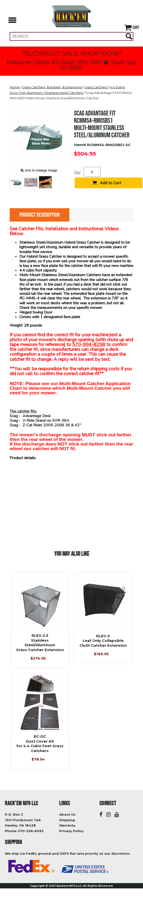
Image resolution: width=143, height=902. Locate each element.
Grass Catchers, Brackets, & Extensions (52, 87)
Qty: (77, 172)
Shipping (67, 820)
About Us (67, 814)
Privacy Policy (71, 831)
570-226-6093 (31, 831)
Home (15, 87)
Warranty (67, 825)
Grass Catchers (96, 87)
